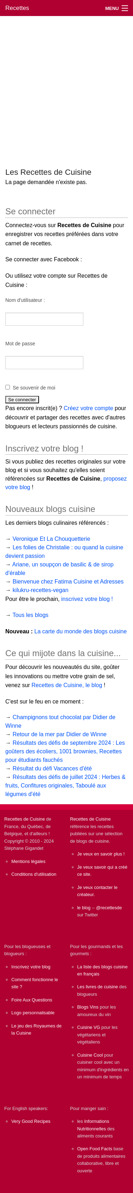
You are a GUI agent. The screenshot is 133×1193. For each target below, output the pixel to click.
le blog (84, 907)
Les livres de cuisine (97, 986)
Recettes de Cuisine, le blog (67, 685)
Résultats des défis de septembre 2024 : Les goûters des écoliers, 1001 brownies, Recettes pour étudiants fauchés (65, 751)
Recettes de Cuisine (24, 819)
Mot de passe (20, 343)
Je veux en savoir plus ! (101, 854)
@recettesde (109, 907)
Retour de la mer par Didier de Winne (59, 734)
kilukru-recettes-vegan (40, 590)
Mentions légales (28, 861)
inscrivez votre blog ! (87, 599)
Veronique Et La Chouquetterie (51, 539)
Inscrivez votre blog (30, 966)
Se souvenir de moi (34, 388)
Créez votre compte (88, 408)
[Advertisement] (66, 88)
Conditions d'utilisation (33, 874)
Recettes (17, 8)
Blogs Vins (88, 1007)
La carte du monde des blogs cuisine (80, 631)
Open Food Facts (94, 1148)
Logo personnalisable (33, 1012)
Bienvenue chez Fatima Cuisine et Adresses (67, 582)
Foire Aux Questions (31, 1000)
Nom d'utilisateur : (25, 300)
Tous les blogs (30, 615)
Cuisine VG (88, 1027)
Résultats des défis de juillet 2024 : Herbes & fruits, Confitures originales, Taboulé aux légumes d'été (65, 785)
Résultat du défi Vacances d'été (52, 768)
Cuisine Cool (90, 1055)
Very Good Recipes (30, 1121)
